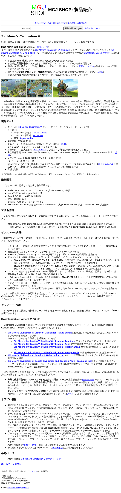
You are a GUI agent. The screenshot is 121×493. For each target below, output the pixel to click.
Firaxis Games (40, 132)
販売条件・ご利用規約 (77, 23)
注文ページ (61, 23)
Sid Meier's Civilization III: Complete (52, 50)
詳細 (100, 72)
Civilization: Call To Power (96, 53)
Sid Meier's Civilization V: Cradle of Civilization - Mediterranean (47, 347)
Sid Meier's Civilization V (30, 127)
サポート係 (57, 447)
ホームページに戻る (11, 464)
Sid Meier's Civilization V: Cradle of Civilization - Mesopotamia (46, 352)
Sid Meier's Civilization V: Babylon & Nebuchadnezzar (36, 355)
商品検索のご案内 (92, 28)
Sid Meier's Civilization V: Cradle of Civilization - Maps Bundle (40, 332)
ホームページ (40, 23)
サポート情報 (30, 444)
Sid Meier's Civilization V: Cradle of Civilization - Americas (44, 341)
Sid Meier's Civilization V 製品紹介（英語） (42, 459)
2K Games (38, 135)
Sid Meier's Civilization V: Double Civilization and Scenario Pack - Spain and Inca (50, 361)
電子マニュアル (86, 66)
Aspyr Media (26, 138)
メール (70, 393)
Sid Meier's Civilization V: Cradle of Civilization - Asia (41, 344)
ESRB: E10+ (40, 149)
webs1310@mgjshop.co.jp (18, 487)
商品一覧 (51, 23)
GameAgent (88, 379)
